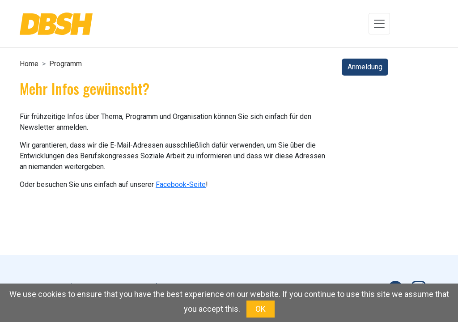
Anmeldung (365, 67)
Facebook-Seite (181, 184)
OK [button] (260, 309)
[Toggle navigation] (379, 23)
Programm (65, 63)
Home (29, 63)
